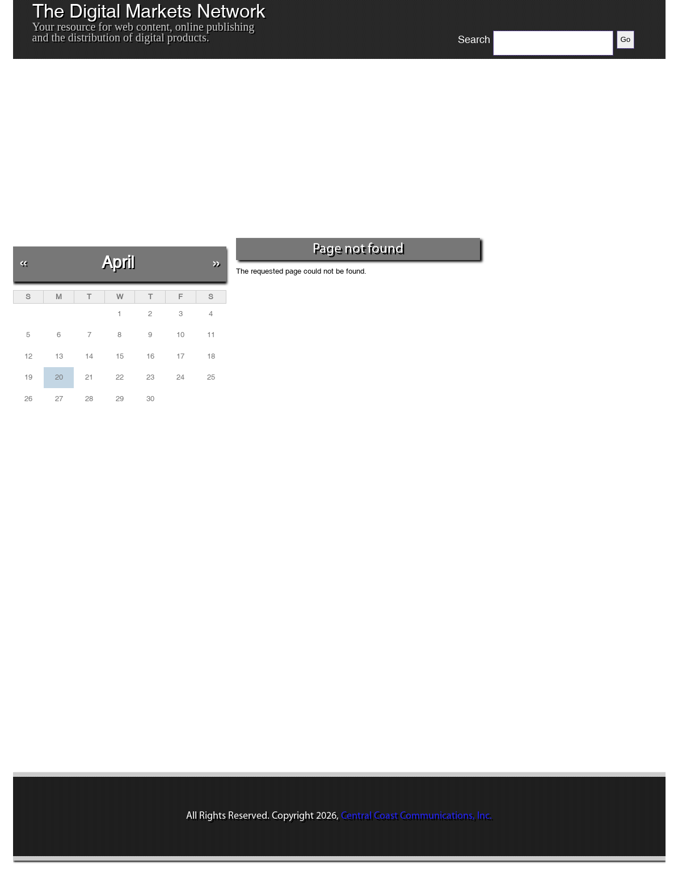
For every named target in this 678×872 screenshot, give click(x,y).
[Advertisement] (248, 152)
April (118, 262)
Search (474, 39)
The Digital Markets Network (149, 11)
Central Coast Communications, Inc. (416, 816)
